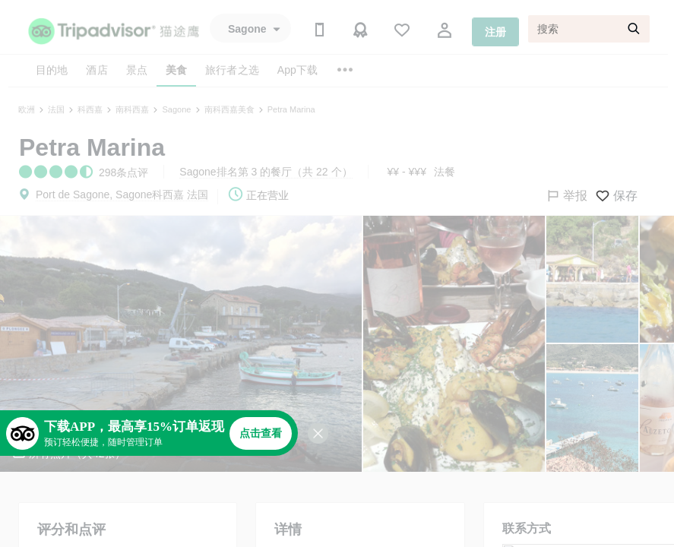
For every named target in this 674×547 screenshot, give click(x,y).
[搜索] (589, 29)
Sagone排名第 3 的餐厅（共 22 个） (265, 172)
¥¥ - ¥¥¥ (407, 172)
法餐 (444, 172)
